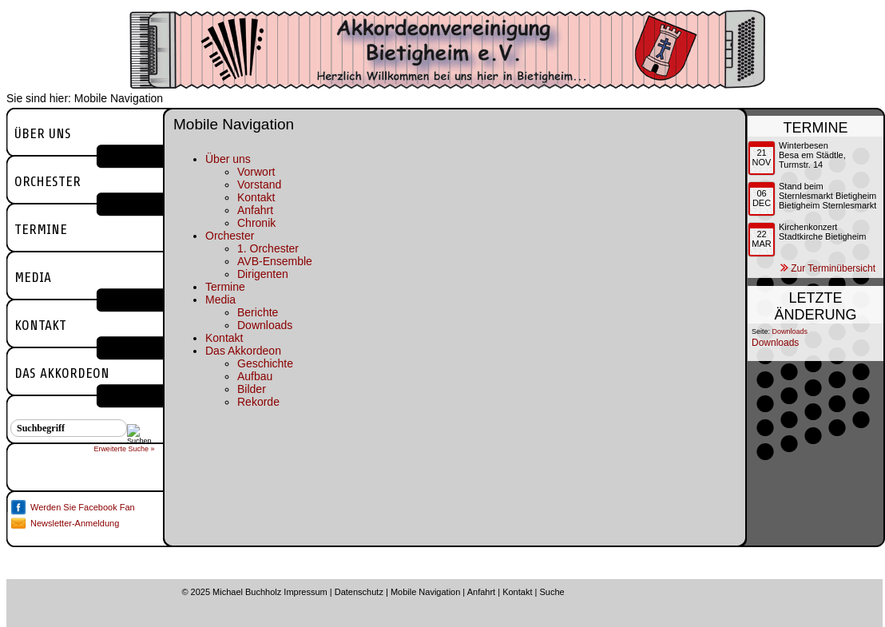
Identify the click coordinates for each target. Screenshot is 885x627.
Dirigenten (262, 274)
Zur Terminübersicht (833, 268)
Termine (40, 229)
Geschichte (265, 363)
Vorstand (259, 184)
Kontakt (40, 325)
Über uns (42, 133)
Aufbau (254, 376)
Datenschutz (359, 592)
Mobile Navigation (425, 592)
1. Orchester (268, 248)
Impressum (305, 592)
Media (32, 277)
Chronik (256, 222)
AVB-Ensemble (274, 261)
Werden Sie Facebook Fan (82, 507)
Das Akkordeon (61, 373)
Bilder (251, 389)
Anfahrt (255, 210)
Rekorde (258, 401)
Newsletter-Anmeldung (74, 523)
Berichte (257, 312)
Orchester (47, 181)
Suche (551, 592)
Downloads (264, 325)
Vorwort (256, 171)
